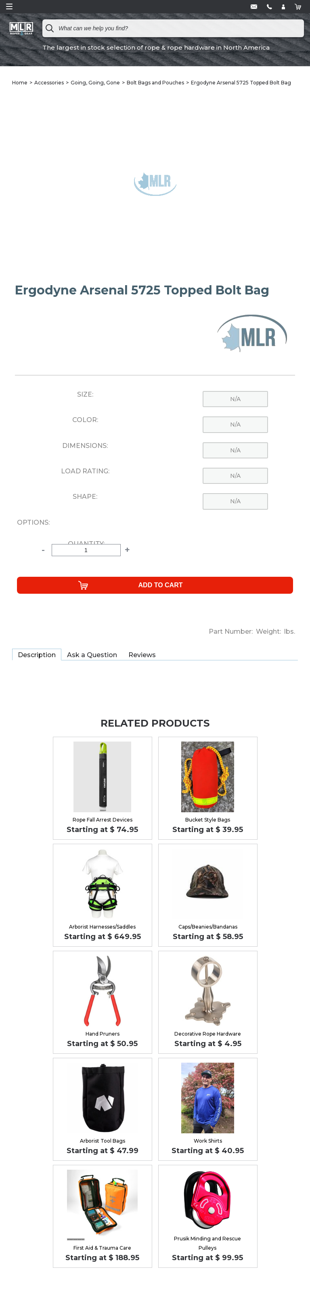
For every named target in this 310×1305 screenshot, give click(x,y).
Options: (33, 522)
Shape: (85, 496)
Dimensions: (85, 446)
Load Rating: (85, 471)
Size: (85, 394)
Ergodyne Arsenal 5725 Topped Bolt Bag (241, 83)
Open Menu (9, 6)
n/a (235, 399)
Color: (85, 420)
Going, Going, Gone (95, 83)
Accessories (49, 83)
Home (19, 83)
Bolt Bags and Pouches (155, 83)
